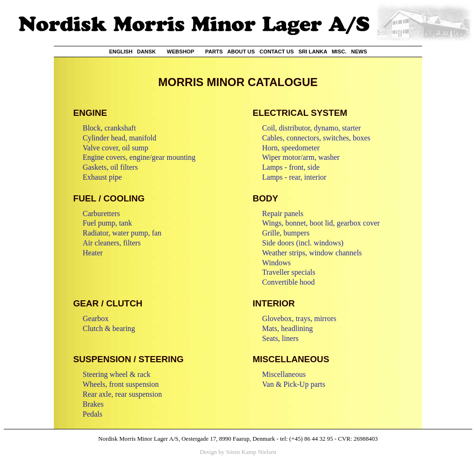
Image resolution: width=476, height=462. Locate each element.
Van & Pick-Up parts (293, 384)
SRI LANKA (312, 51)
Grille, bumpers (285, 233)
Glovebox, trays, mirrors (299, 318)
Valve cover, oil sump (115, 148)
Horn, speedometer (291, 148)
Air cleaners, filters (112, 243)
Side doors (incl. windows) (302, 243)
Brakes (93, 404)
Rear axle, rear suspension (122, 394)
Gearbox (96, 318)
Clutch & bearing (109, 328)
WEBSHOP (180, 51)
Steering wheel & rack (117, 374)
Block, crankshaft (109, 128)
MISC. (339, 51)
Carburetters (101, 213)
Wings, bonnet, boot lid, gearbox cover (321, 223)
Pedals (92, 414)
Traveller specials (288, 272)
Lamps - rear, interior (294, 177)
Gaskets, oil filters (110, 167)
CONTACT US (277, 51)
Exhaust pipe (102, 177)
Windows (276, 263)
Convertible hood (288, 282)
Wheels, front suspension (121, 384)
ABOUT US (241, 51)
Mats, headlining (287, 328)
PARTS (214, 51)
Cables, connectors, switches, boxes (316, 138)
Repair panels (283, 213)
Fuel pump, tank (107, 223)
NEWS (359, 51)
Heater (93, 253)
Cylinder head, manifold (119, 138)
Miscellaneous (284, 374)
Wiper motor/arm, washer (301, 157)
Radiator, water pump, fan (122, 233)
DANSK (146, 51)
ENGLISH (121, 51)
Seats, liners (280, 338)
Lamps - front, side (291, 167)
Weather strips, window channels (312, 253)
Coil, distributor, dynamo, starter (311, 128)
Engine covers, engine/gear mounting (139, 157)
